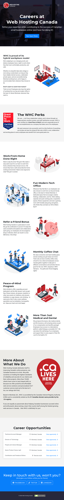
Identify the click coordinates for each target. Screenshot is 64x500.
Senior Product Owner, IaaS (32, 450)
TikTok (32, 483)
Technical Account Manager (32, 434)
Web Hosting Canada (27, 495)
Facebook (19, 483)
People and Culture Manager (32, 445)
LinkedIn (46, 483)
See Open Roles (32, 36)
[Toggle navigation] (58, 5)
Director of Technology (32, 439)
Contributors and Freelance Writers (32, 455)
